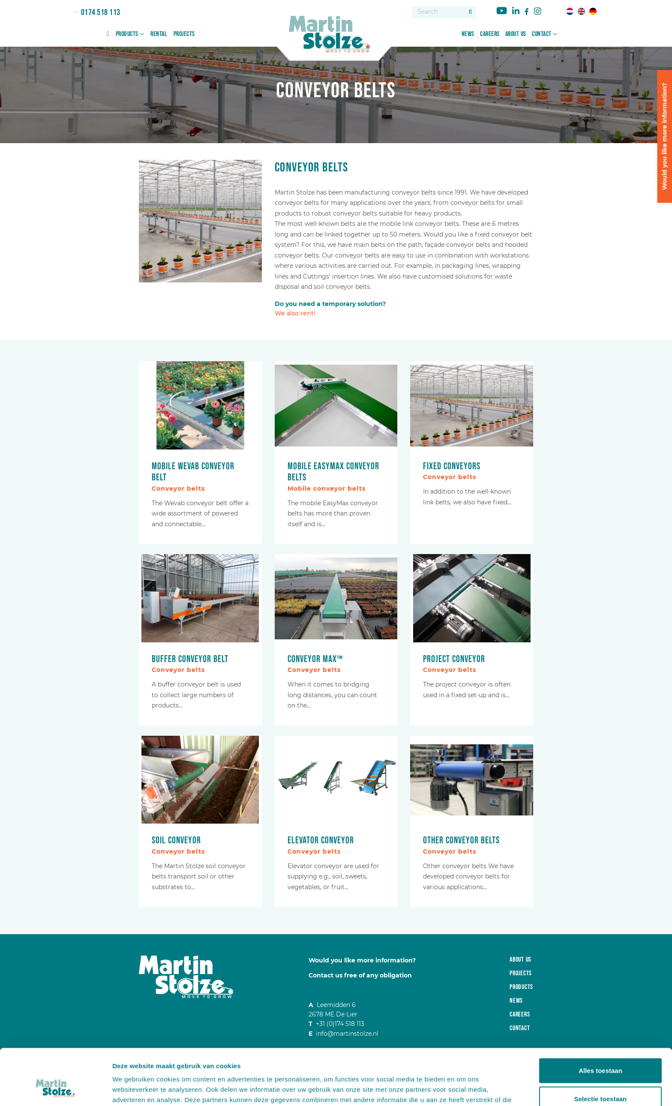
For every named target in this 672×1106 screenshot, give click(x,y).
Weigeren (600, 1078)
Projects (184, 34)
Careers (490, 34)
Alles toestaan (600, 1021)
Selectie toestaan (600, 1050)
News (468, 34)
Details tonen (463, 1089)
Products (127, 34)
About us (515, 34)
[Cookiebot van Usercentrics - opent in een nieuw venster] (55, 1089)
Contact (542, 34)
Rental (158, 34)
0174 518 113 (99, 12)
